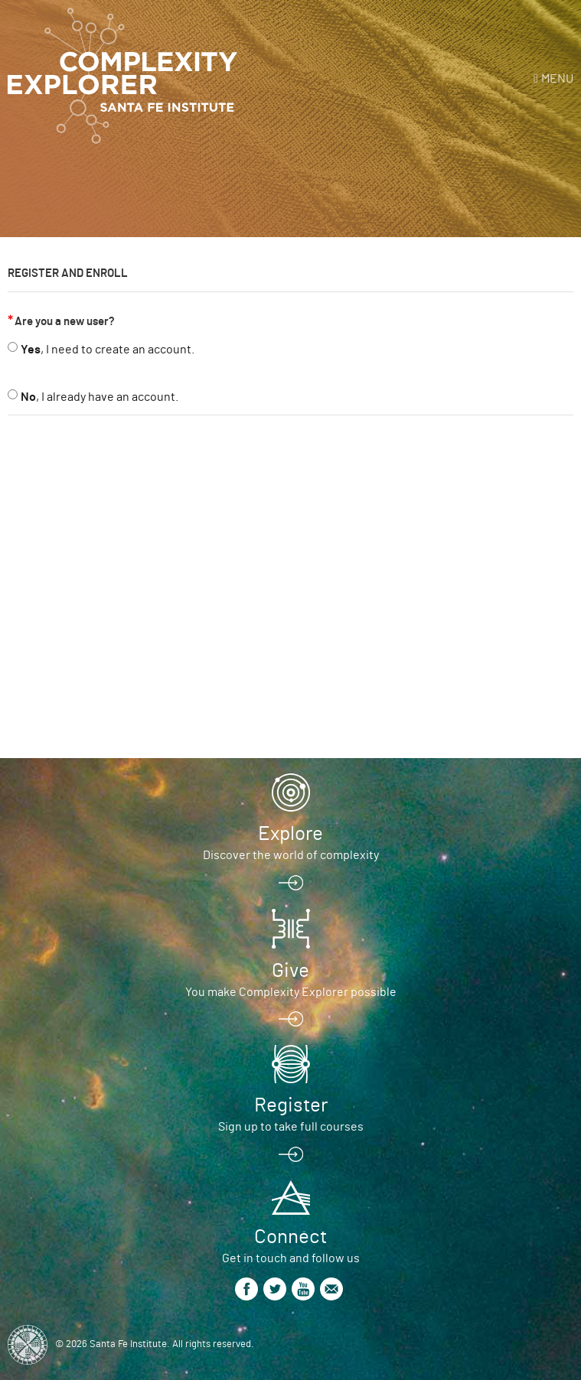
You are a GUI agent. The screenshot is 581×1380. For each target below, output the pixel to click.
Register (291, 1105)
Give (290, 971)
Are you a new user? (65, 321)
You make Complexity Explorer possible (291, 992)
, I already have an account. (99, 397)
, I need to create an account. (107, 349)
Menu (557, 79)
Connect (290, 1237)
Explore (290, 834)
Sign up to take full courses (291, 1127)
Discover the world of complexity (291, 855)
